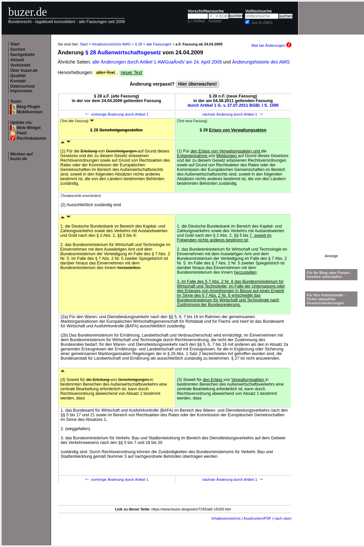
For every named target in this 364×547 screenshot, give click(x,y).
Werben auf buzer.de (21, 156)
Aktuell (17, 60)
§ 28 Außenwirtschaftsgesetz (123, 52)
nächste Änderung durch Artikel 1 (233, 114)
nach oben (283, 518)
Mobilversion (29, 112)
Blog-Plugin (28, 106)
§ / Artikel (196, 21)
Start (15, 44)
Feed (21, 133)
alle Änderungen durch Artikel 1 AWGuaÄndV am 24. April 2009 (157, 62)
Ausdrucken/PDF (257, 518)
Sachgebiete (22, 54)
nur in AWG (262, 22)
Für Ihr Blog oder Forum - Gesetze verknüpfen (329, 275)
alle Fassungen (158, 44)
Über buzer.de (24, 70)
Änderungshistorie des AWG (261, 62)
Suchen (17, 49)
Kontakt (18, 81)
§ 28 (138, 44)
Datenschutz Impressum (22, 88)
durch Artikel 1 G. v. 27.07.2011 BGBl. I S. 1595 (233, 105)
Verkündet (20, 65)
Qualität (18, 75)
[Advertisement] (331, 155)
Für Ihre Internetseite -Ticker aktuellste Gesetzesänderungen (326, 299)
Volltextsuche (258, 11)
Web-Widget (29, 127)
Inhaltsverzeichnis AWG (111, 44)
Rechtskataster (31, 138)
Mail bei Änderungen (271, 45)
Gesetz (215, 21)
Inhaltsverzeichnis (226, 518)
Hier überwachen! (197, 84)
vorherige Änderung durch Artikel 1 (116, 114)
